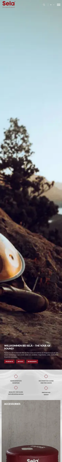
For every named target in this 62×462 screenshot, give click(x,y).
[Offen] (58, 5)
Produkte (9, 361)
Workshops (32, 361)
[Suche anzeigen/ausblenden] (44, 4)
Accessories (12, 403)
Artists (20, 361)
